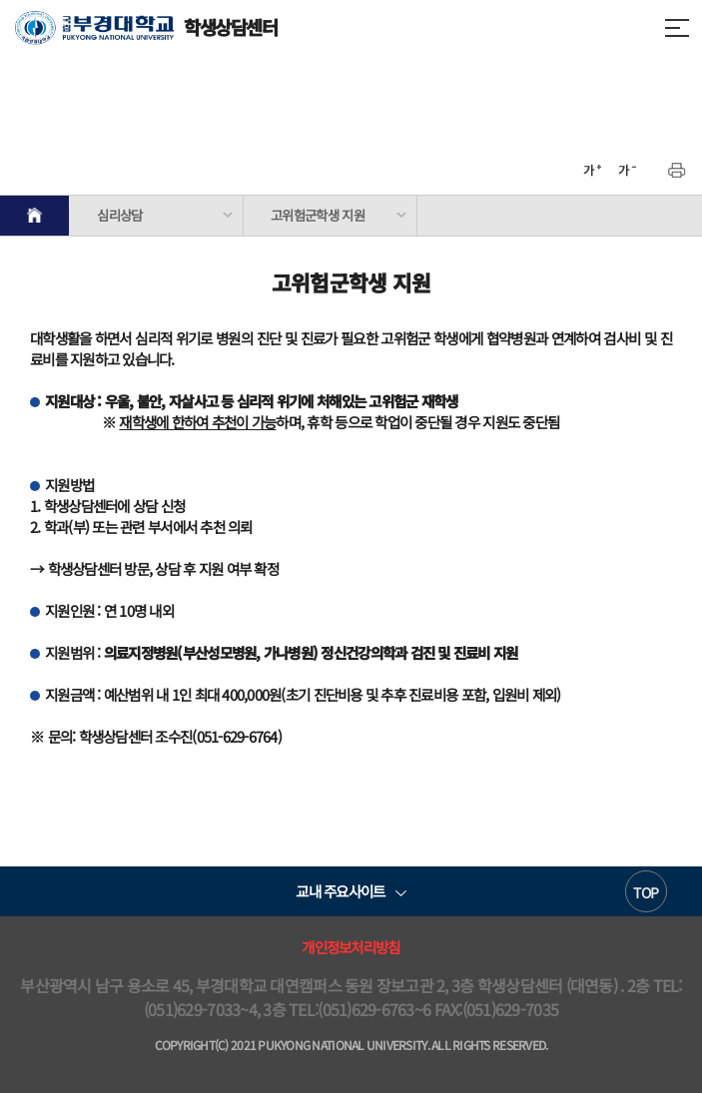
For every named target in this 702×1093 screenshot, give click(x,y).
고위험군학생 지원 (317, 215)
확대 (592, 171)
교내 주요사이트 (340, 890)
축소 (627, 171)
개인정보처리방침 (350, 946)
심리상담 (119, 215)
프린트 (677, 171)
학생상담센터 (146, 27)
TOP (645, 892)
